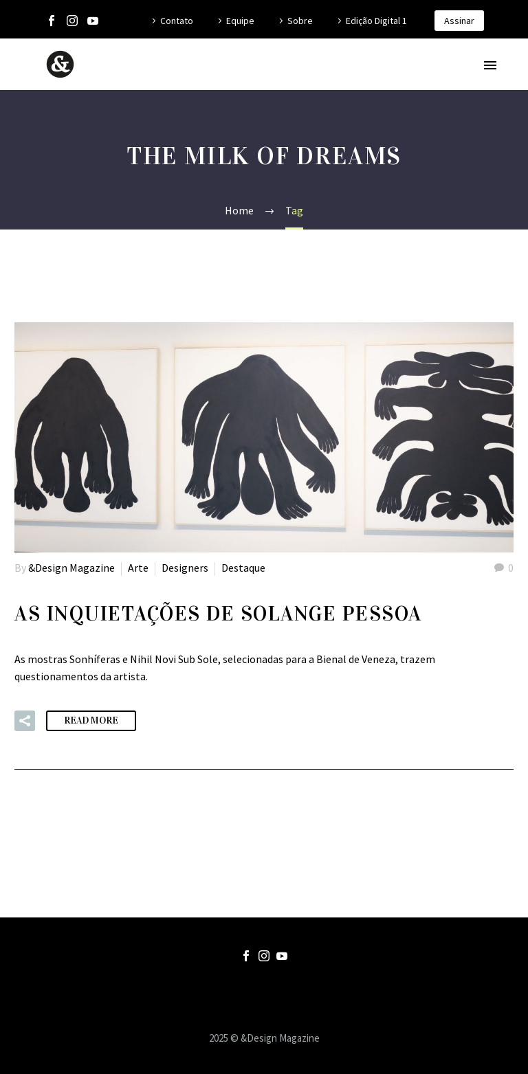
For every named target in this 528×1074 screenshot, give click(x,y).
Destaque (243, 567)
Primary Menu (490, 65)
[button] (24, 721)
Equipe (240, 20)
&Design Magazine (71, 567)
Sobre (300, 20)
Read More (91, 720)
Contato (176, 20)
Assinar (459, 20)
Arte (138, 567)
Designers (185, 567)
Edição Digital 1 (376, 20)
